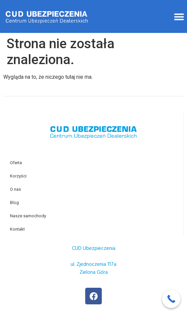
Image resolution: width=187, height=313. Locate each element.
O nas (15, 189)
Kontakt (17, 229)
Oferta (16, 162)
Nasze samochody (28, 215)
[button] (179, 17)
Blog (14, 202)
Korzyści (18, 175)
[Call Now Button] (171, 299)
